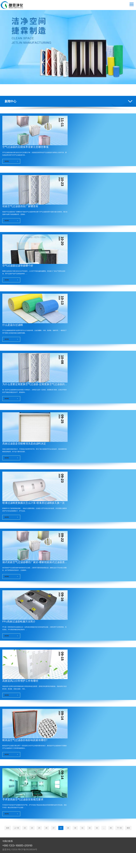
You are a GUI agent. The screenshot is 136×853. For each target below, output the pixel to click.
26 (46, 828)
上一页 (16, 828)
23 (25, 828)
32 (89, 828)
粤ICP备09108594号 (27, 849)
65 (111, 828)
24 (32, 828)
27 (53, 828)
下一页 (119, 828)
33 (97, 828)
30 (75, 828)
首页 (7, 828)
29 (68, 828)
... (103, 828)
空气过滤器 (12, 5)
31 (82, 828)
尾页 (128, 828)
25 (39, 828)
